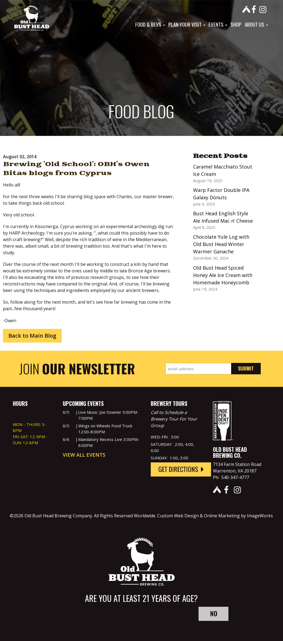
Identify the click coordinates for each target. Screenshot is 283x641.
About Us (256, 24)
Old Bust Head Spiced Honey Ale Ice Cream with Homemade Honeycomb (222, 275)
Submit (246, 368)
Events (218, 24)
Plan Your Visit (186, 24)
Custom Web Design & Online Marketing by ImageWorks (215, 516)
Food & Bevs (150, 24)
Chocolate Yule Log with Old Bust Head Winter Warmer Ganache (221, 244)
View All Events (84, 455)
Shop (236, 24)
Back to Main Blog (32, 335)
